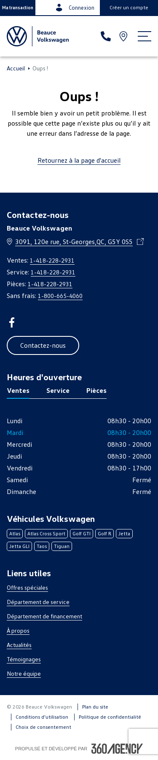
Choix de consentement (43, 727)
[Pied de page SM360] (117, 749)
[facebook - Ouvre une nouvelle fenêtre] (12, 322)
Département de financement (44, 616)
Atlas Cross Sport (46, 533)
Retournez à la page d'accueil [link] (79, 160)
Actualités (19, 644)
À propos (18, 630)
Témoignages (24, 659)
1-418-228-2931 (52, 260)
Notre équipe (24, 673)
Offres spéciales (27, 587)
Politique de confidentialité (110, 717)
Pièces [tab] (96, 390)
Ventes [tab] (18, 390)
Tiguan (62, 546)
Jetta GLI (19, 546)
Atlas (14, 533)
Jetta (124, 533)
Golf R (104, 533)
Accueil (16, 68)
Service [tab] (58, 390)
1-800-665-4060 (60, 295)
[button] (17, 7)
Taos (42, 546)
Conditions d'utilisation (42, 717)
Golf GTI (81, 533)
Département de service (38, 601)
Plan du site (95, 707)
